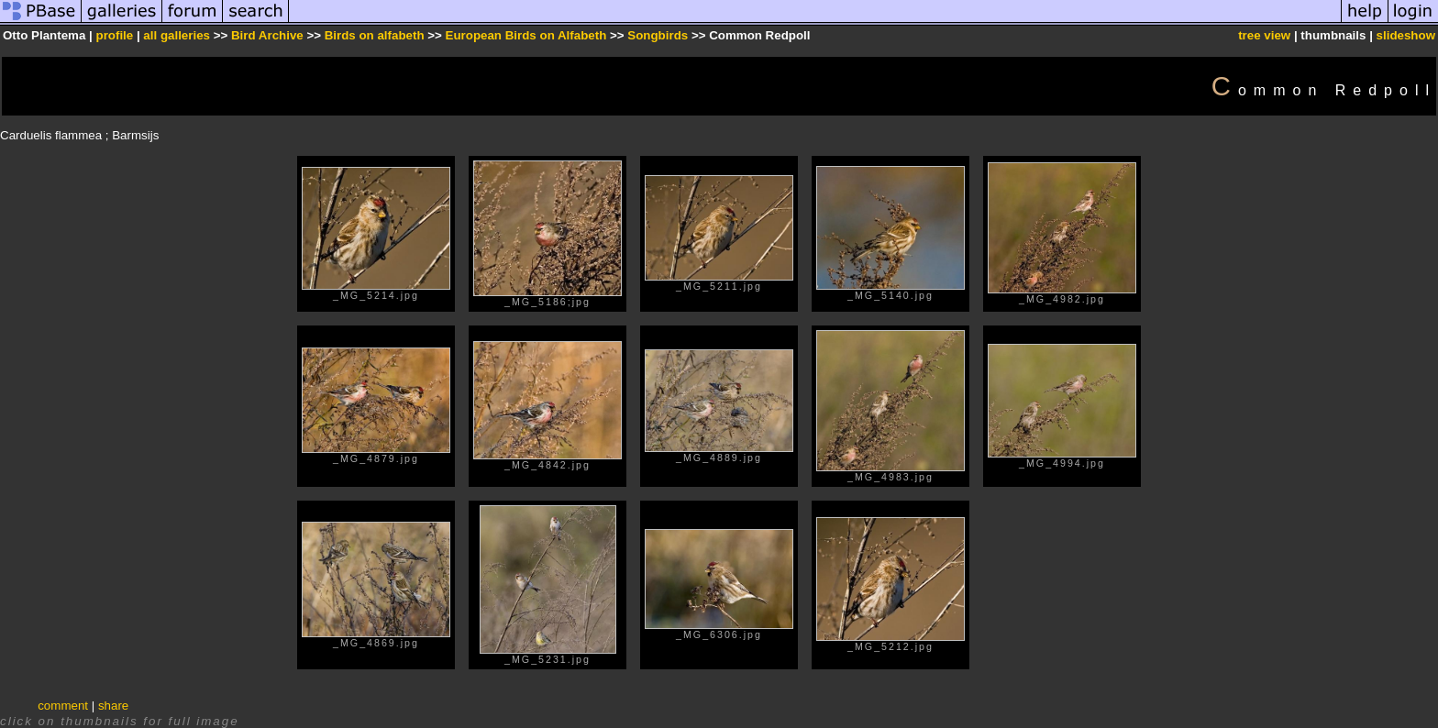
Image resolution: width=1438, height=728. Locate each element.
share (113, 705)
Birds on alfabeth (375, 35)
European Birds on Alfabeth (526, 35)
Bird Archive (267, 35)
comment (63, 705)
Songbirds (657, 35)
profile (114, 35)
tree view (1264, 35)
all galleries (176, 35)
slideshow (1406, 35)
